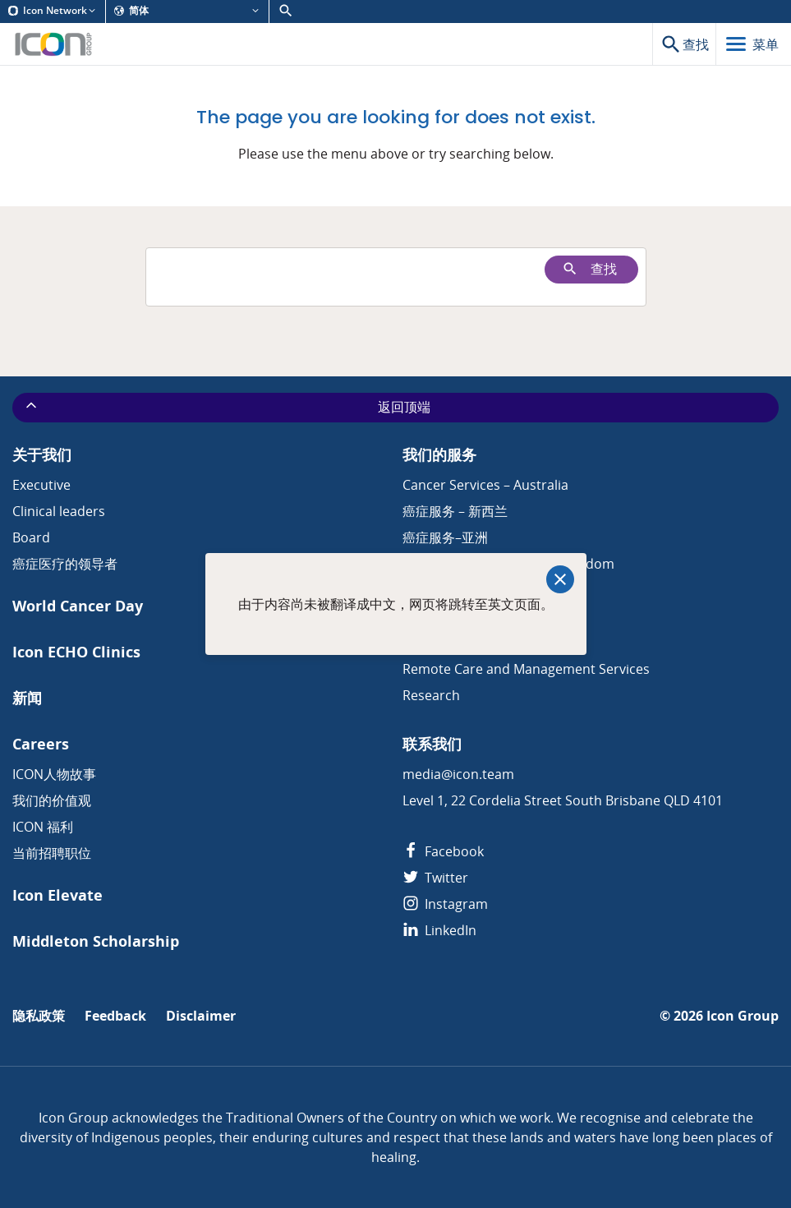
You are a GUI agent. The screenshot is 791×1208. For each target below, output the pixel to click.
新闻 (27, 698)
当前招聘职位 (51, 853)
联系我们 (432, 744)
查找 (589, 269)
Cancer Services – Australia (485, 485)
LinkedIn (439, 930)
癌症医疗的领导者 (64, 564)
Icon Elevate (57, 895)
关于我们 (41, 454)
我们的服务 (439, 454)
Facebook (443, 851)
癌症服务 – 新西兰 (455, 511)
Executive (41, 485)
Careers (40, 744)
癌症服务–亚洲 (445, 537)
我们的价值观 (51, 800)
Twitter (435, 878)
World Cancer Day (77, 606)
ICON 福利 (42, 827)
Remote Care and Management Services (526, 669)
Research (431, 695)
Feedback (115, 1016)
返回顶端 (226, 407)
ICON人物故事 (54, 774)
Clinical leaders (58, 511)
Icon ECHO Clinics (76, 652)
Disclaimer (201, 1016)
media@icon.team (458, 774)
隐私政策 (38, 1016)
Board (31, 537)
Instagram (445, 904)
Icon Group (742, 1016)
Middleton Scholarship (95, 941)
